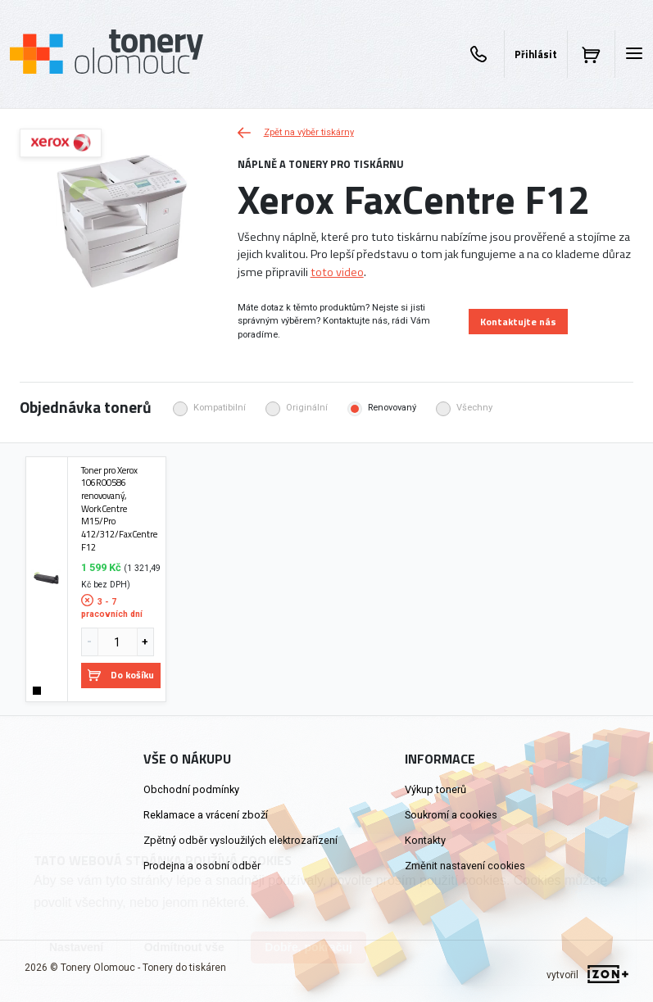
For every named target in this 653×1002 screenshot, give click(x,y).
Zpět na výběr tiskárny (296, 132)
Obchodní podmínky (191, 789)
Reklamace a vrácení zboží (205, 815)
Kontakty (425, 840)
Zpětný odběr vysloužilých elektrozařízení (240, 840)
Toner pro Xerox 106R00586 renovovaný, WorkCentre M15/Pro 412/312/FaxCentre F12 (119, 509)
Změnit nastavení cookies (465, 865)
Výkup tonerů (435, 789)
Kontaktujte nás (518, 321)
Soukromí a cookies (451, 815)
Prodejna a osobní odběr (202, 865)
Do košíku (121, 674)
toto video (337, 272)
